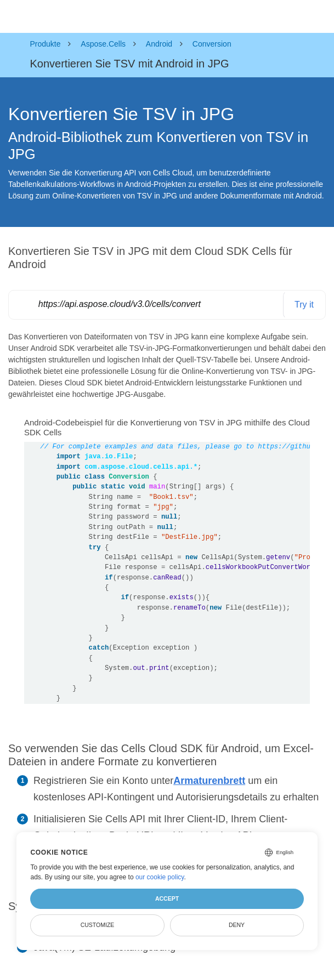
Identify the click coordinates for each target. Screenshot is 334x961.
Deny (237, 925)
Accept (167, 898)
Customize (98, 925)
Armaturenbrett (209, 780)
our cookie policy (159, 877)
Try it (304, 304)
